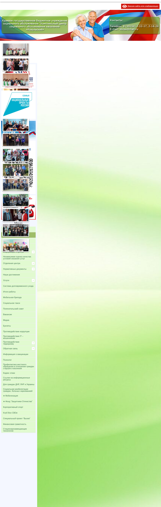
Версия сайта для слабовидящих (140, 6)
